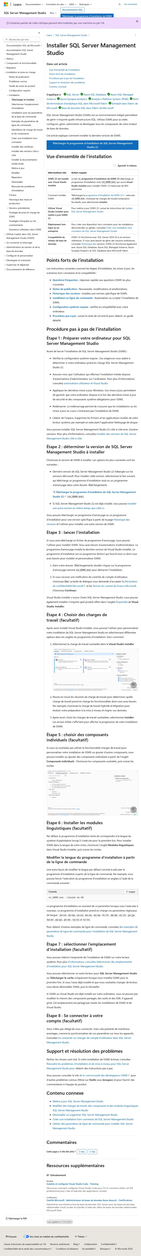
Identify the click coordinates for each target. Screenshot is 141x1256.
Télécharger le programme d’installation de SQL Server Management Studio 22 (93, 145)
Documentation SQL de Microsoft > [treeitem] (24, 45)
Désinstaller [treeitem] (17, 181)
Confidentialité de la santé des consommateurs (27, 1248)
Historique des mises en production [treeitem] (20, 201)
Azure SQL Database (95, 94)
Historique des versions (66, 293)
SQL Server (73, 94)
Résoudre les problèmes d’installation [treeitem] (23, 188)
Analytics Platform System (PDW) (110, 99)
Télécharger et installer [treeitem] (23, 99)
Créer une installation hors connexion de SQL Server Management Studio (93, 1119)
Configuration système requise (70, 306)
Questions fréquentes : (66, 280)
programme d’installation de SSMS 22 (104, 195)
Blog (75, 1244)
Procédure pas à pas (64, 315)
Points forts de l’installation (62, 73)
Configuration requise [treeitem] (19, 90)
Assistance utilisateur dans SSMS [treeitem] (25, 229)
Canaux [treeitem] (12, 194)
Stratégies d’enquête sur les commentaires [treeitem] (22, 222)
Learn (49, 35)
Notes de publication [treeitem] (19, 76)
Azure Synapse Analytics (73, 99)
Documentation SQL (72, 9)
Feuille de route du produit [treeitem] (22, 85)
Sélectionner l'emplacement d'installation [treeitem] (25, 106)
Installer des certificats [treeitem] (22, 146)
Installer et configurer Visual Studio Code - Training (72, 1183)
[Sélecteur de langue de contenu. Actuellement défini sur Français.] (11, 1236)
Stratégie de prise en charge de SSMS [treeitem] (24, 214)
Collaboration (90, 1244)
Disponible (122, 601)
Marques (104, 1248)
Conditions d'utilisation (67, 1248)
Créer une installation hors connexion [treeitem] (24, 140)
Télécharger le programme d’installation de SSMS (87, 16)
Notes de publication (65, 289)
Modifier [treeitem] (16, 172)
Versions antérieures (60, 1244)
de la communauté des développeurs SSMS (103, 1075)
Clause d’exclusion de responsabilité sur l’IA (25, 1244)
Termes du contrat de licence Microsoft (114, 585)
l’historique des (88, 243)
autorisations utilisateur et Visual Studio (86, 383)
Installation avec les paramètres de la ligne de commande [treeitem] (27, 114)
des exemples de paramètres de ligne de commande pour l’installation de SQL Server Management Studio (92, 931)
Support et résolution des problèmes (67, 82)
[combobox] (22, 39)
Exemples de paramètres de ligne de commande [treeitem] (25, 123)
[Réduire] (39, 33)
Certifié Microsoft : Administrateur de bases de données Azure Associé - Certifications (89, 1200)
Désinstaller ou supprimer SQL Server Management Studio (85, 1114)
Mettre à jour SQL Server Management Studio (78, 1101)
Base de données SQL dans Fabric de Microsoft (87, 108)
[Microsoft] (6, 4)
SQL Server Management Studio (71, 35)
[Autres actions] (135, 35)
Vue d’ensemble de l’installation (64, 69)
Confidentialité (108, 1244)
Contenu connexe (57, 86)
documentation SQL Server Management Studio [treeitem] (19, 52)
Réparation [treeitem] (17, 177)
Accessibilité (88, 1248)
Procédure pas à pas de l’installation (66, 78)
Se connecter (130, 4)
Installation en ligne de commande (73, 298)
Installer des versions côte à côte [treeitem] (25, 153)
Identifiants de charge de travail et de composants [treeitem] (27, 131)
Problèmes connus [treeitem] (18, 81)
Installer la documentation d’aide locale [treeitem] (24, 161)
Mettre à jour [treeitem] (18, 168)
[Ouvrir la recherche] (120, 4)
